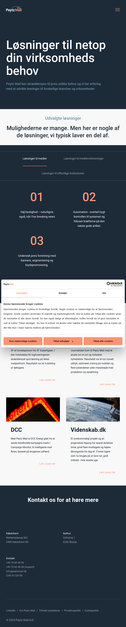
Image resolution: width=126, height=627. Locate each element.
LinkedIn (10, 610)
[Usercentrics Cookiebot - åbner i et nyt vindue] (109, 284)
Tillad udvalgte (63, 341)
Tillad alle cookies (103, 341)
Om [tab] (104, 293)
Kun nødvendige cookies (23, 341)
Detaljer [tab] (63, 293)
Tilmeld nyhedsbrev (49, 610)
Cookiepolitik (92, 610)
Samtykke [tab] (21, 293)
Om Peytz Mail (27, 610)
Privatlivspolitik (72, 610)
